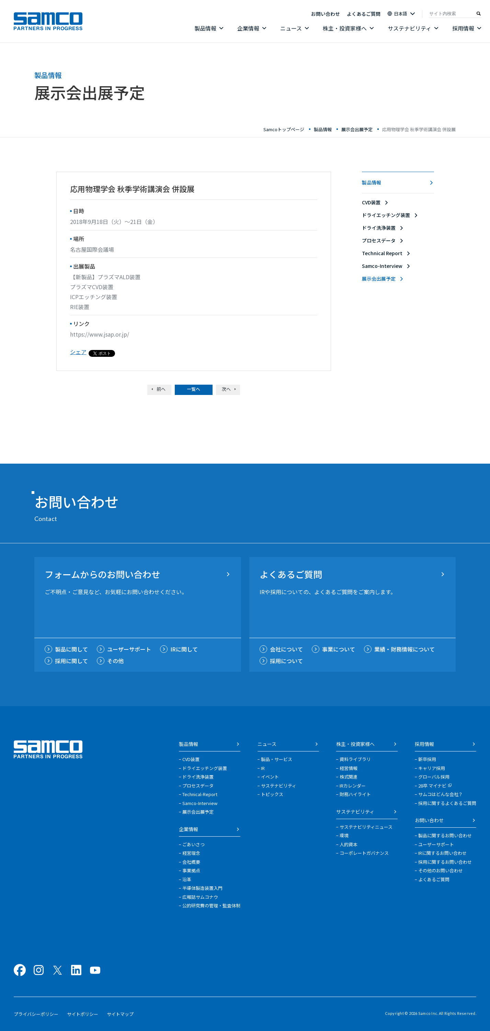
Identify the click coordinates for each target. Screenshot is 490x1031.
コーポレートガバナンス (364, 853)
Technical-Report (199, 794)
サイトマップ (120, 1014)
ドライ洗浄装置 (379, 227)
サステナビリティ (278, 785)
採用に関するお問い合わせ (445, 862)
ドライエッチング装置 (386, 215)
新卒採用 (427, 759)
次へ (226, 389)
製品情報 (371, 182)
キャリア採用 (431, 768)
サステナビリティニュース (366, 827)
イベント (270, 776)
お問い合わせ (325, 13)
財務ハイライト (355, 794)
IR (263, 768)
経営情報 (348, 768)
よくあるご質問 (363, 13)
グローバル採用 (433, 776)
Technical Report (382, 253)
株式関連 (348, 776)
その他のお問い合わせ (440, 870)
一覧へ (193, 389)
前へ (161, 389)
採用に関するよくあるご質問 (447, 803)
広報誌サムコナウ (200, 897)
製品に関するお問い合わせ (445, 835)
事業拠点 (191, 870)
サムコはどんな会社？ (440, 794)
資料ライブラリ (355, 759)
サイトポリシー (82, 1014)
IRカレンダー (353, 785)
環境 (344, 835)
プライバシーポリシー (36, 1014)
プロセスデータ (379, 240)
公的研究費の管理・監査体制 (211, 905)
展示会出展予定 (379, 278)
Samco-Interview (382, 265)
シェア (78, 352)
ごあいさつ (193, 844)
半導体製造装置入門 (202, 888)
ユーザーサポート (436, 844)
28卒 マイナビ (435, 785)
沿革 (186, 879)
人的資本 (348, 844)
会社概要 (191, 862)
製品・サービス (276, 759)
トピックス (272, 794)
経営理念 (191, 853)
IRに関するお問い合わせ (442, 853)
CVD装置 (371, 202)
